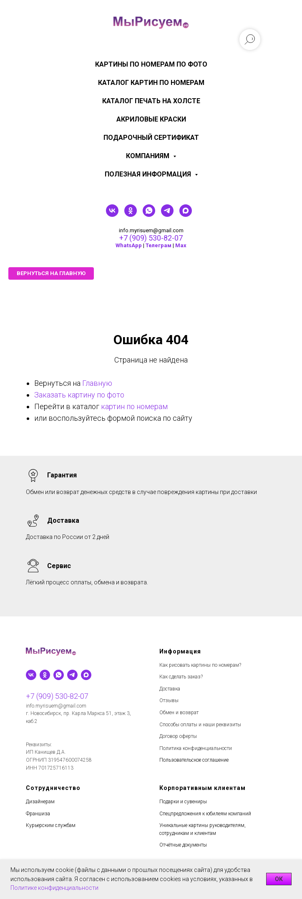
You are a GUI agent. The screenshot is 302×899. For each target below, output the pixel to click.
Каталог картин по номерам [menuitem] (151, 83)
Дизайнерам (40, 802)
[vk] (112, 214)
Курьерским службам (51, 825)
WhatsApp (129, 245)
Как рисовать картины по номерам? (200, 665)
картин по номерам (134, 406)
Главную (97, 383)
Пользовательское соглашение (194, 760)
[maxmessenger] (185, 214)
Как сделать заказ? (181, 677)
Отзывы (169, 700)
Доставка (169, 689)
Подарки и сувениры (183, 802)
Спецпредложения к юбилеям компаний (205, 814)
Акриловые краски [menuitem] (151, 119)
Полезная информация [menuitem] (149, 174)
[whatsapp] (149, 214)
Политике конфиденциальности (54, 887)
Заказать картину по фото (79, 394)
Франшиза (38, 814)
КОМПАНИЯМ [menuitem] (148, 156)
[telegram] (167, 214)
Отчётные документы (183, 845)
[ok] (130, 214)
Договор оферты (178, 736)
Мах (180, 245)
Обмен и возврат (179, 712)
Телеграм (158, 245)
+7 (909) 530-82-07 (151, 237)
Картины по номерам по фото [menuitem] (151, 64)
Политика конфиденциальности (195, 748)
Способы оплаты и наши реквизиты (200, 725)
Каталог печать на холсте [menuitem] (151, 101)
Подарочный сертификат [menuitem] (151, 138)
